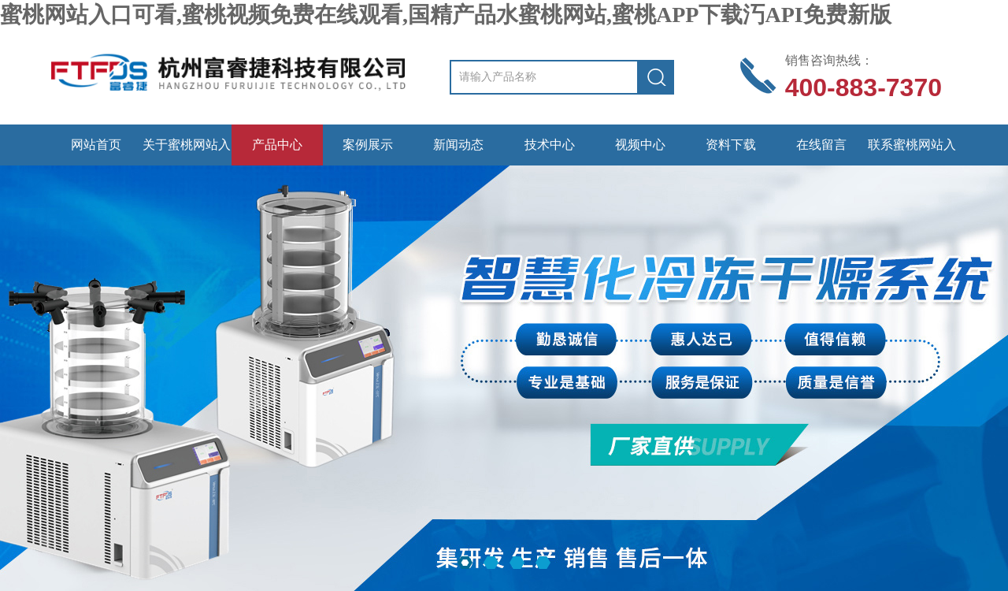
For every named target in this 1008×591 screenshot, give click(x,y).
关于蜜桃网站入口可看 (187, 151)
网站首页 (96, 144)
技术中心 (549, 144)
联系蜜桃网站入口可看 (912, 151)
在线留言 (821, 144)
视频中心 (640, 144)
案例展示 (368, 144)
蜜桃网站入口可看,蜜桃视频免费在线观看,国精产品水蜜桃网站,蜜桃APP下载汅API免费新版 (445, 14)
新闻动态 (458, 144)
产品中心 (277, 144)
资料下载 (731, 144)
